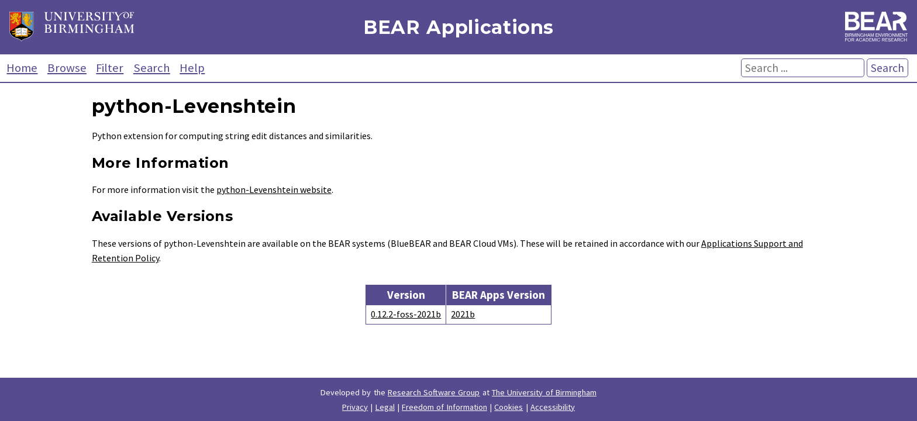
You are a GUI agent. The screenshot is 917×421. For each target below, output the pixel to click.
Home (21, 67)
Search (151, 67)
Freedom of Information (444, 407)
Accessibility (552, 407)
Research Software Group (434, 392)
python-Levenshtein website (274, 189)
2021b (463, 314)
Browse (67, 67)
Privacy (355, 407)
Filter (109, 67)
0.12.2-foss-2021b (406, 314)
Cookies (508, 407)
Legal (385, 407)
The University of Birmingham (544, 392)
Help (192, 67)
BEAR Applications (458, 27)
